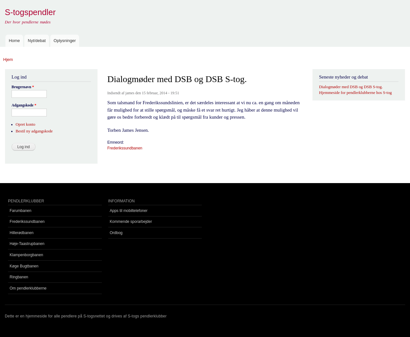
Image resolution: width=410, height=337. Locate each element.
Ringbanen (19, 277)
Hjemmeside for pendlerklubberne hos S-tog (355, 92)
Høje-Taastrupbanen (27, 243)
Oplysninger (64, 40)
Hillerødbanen (22, 233)
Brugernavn (23, 87)
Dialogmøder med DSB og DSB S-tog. (351, 87)
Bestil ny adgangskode (34, 131)
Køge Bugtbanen (24, 266)
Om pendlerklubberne (28, 288)
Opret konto (25, 124)
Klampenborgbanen (26, 255)
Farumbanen (20, 210)
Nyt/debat (37, 40)
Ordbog (116, 233)
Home (14, 40)
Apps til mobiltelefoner (129, 210)
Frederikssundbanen (124, 148)
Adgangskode (24, 105)
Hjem (8, 59)
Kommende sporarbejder (131, 221)
